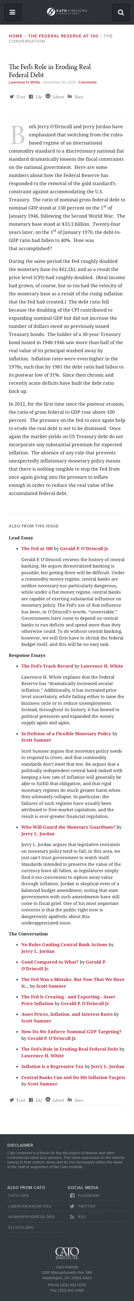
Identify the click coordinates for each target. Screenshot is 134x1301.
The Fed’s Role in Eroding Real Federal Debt (70, 1049)
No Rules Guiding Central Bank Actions (64, 944)
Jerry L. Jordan (38, 833)
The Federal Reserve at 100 (63, 36)
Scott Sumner (36, 740)
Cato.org (18, 1196)
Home (16, 36)
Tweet (20, 97)
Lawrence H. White (24, 82)
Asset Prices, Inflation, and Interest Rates (67, 1014)
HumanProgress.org (31, 1217)
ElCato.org (21, 1228)
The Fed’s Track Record (47, 666)
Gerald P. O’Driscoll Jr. (84, 548)
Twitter (82, 1206)
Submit (58, 97)
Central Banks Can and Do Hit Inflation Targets (73, 1077)
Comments (88, 82)
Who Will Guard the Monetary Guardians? (68, 827)
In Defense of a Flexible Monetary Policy (66, 733)
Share (78, 97)
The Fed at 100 (37, 548)
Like (39, 97)
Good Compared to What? (50, 962)
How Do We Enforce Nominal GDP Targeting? (71, 1031)
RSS (77, 1217)
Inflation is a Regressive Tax (52, 1066)
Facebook (84, 1195)
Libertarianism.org (30, 1206)
